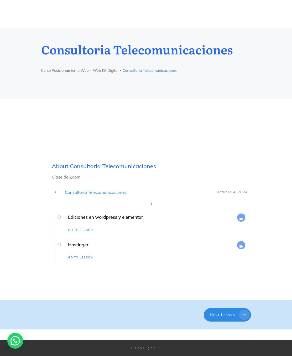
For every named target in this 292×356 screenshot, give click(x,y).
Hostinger (78, 244)
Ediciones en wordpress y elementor (105, 217)
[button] (15, 341)
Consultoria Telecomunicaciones (96, 192)
